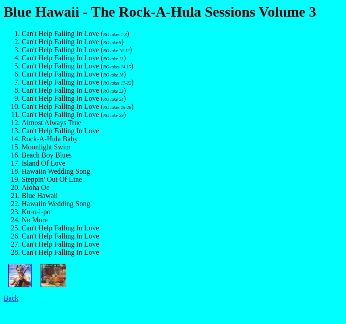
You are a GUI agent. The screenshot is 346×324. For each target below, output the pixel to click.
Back (11, 298)
